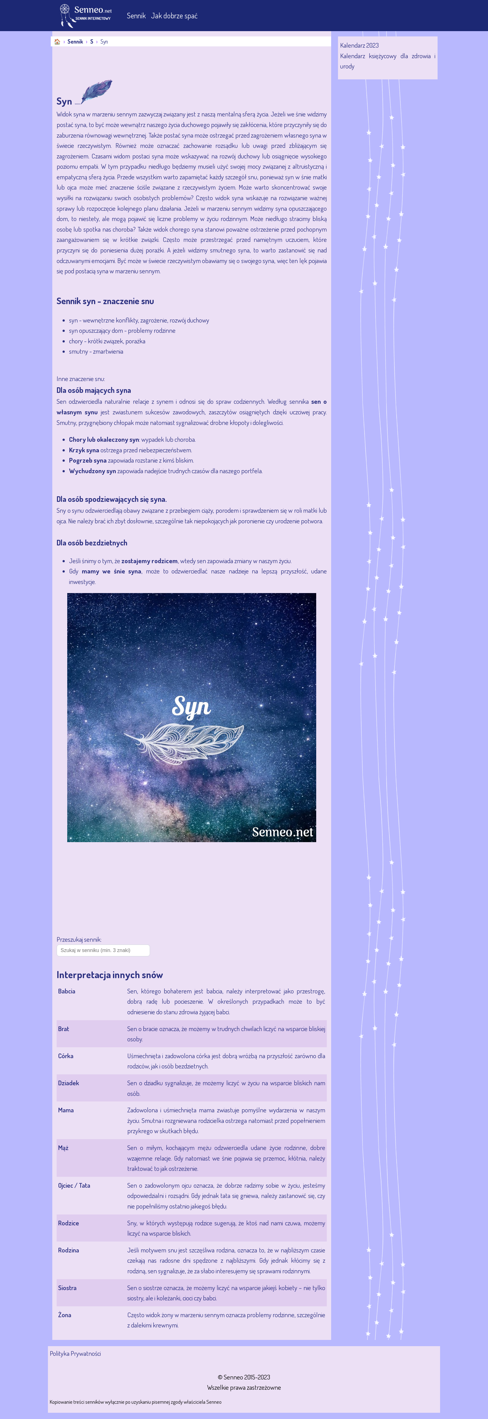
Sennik (137, 15)
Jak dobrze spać (174, 15)
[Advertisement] (165, 64)
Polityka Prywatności (75, 1353)
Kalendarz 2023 (359, 45)
